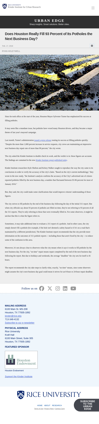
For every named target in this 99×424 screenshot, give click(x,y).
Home (39, 405)
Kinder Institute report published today (51, 160)
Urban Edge (49, 20)
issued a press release (42, 140)
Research (57, 405)
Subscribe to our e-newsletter (19, 323)
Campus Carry (60, 409)
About (47, 405)
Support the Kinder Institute (18, 376)
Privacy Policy (49, 409)
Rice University (14, 5)
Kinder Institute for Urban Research (24, 7)
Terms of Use (38, 409)
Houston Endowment (14, 370)
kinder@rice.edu (13, 316)
